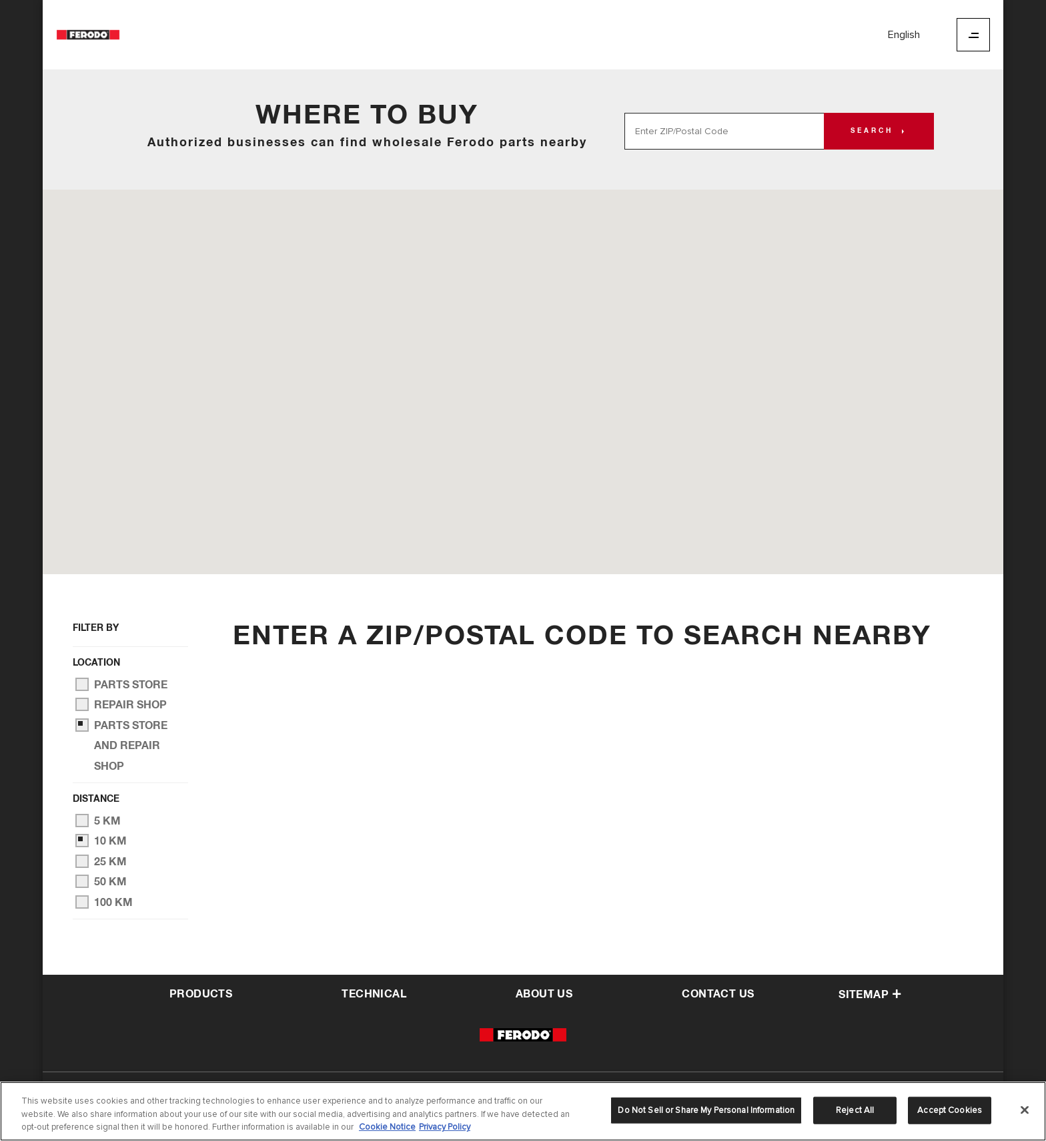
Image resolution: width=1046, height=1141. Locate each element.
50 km (101, 881)
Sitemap (870, 994)
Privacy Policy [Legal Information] (444, 1129)
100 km (104, 902)
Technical (374, 994)
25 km (101, 861)
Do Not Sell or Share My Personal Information (706, 1111)
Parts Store (121, 684)
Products (200, 994)
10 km (101, 840)
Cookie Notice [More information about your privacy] (387, 1129)
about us (544, 994)
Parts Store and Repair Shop (121, 745)
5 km (98, 820)
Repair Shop (121, 704)
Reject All (855, 1111)
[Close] (1024, 1111)
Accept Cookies (949, 1111)
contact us (718, 994)
